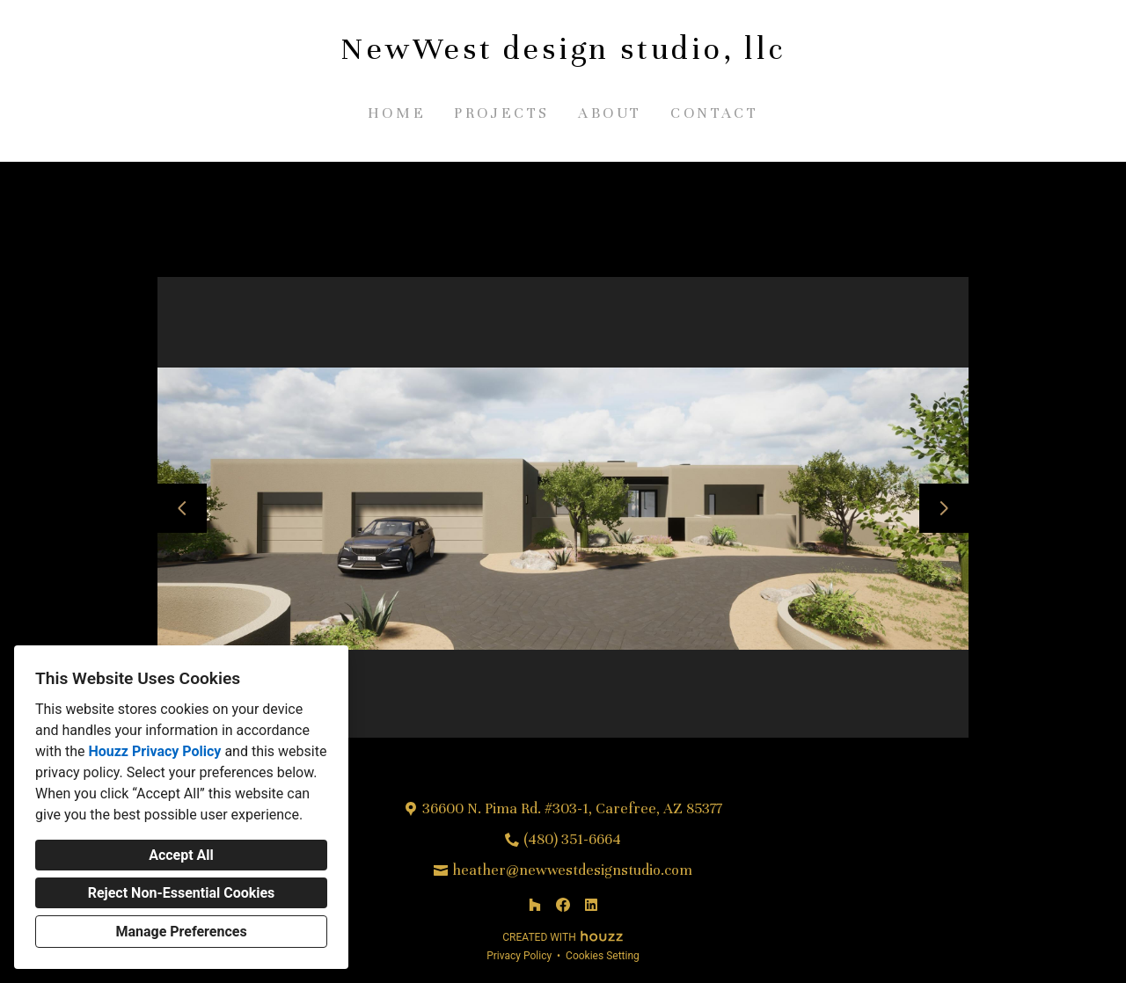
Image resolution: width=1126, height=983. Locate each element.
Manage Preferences (180, 931)
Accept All (181, 855)
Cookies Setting (603, 956)
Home (397, 113)
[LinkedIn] (591, 904)
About (610, 113)
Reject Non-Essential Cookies (181, 893)
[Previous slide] (182, 508)
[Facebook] (563, 904)
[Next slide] (944, 508)
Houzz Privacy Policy (154, 751)
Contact (714, 113)
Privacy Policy (519, 956)
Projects (502, 113)
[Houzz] (534, 904)
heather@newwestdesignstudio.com (572, 870)
